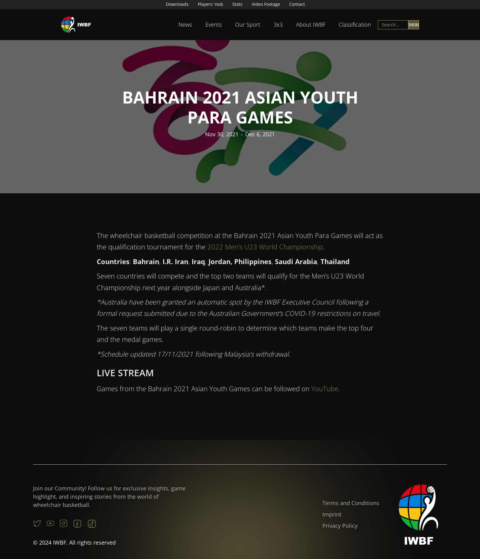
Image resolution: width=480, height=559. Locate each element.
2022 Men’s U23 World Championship (264, 250)
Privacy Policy (340, 525)
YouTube (324, 391)
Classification (355, 24)
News (185, 24)
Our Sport (247, 24)
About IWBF (310, 24)
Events (213, 24)
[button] (185, 25)
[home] (76, 25)
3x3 (278, 24)
